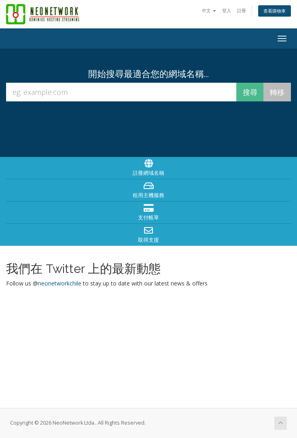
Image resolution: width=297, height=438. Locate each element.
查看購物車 (274, 11)
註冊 (241, 10)
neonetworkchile (59, 283)
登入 (226, 10)
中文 (209, 10)
